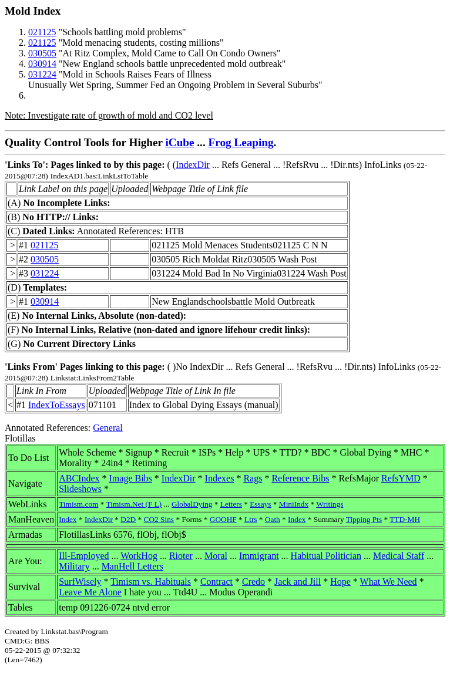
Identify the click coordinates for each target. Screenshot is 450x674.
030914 (42, 64)
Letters (231, 504)
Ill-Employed (84, 556)
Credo (253, 582)
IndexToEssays (56, 405)
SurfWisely (80, 582)
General (108, 428)
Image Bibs (130, 478)
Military (74, 566)
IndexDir (193, 165)
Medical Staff (398, 556)
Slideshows (80, 489)
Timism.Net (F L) (134, 504)
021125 (42, 32)
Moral (215, 556)
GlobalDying (192, 504)
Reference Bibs (300, 478)
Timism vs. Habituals (150, 582)
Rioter (181, 556)
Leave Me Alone (90, 592)
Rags (252, 478)
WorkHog (138, 556)
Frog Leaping (241, 142)
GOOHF (223, 519)
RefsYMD (401, 478)
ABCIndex (79, 478)
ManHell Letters (132, 566)
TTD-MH (404, 519)
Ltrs (250, 519)
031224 (42, 74)
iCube (179, 142)
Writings (329, 504)
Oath (272, 519)
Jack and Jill (297, 582)
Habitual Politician (326, 556)
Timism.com (78, 504)
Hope (340, 582)
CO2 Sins (159, 519)
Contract (216, 582)
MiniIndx (293, 504)
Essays (260, 504)
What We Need (388, 582)
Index (67, 519)
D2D (128, 519)
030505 (42, 53)
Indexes (219, 478)
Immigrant (259, 556)
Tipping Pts (364, 519)
